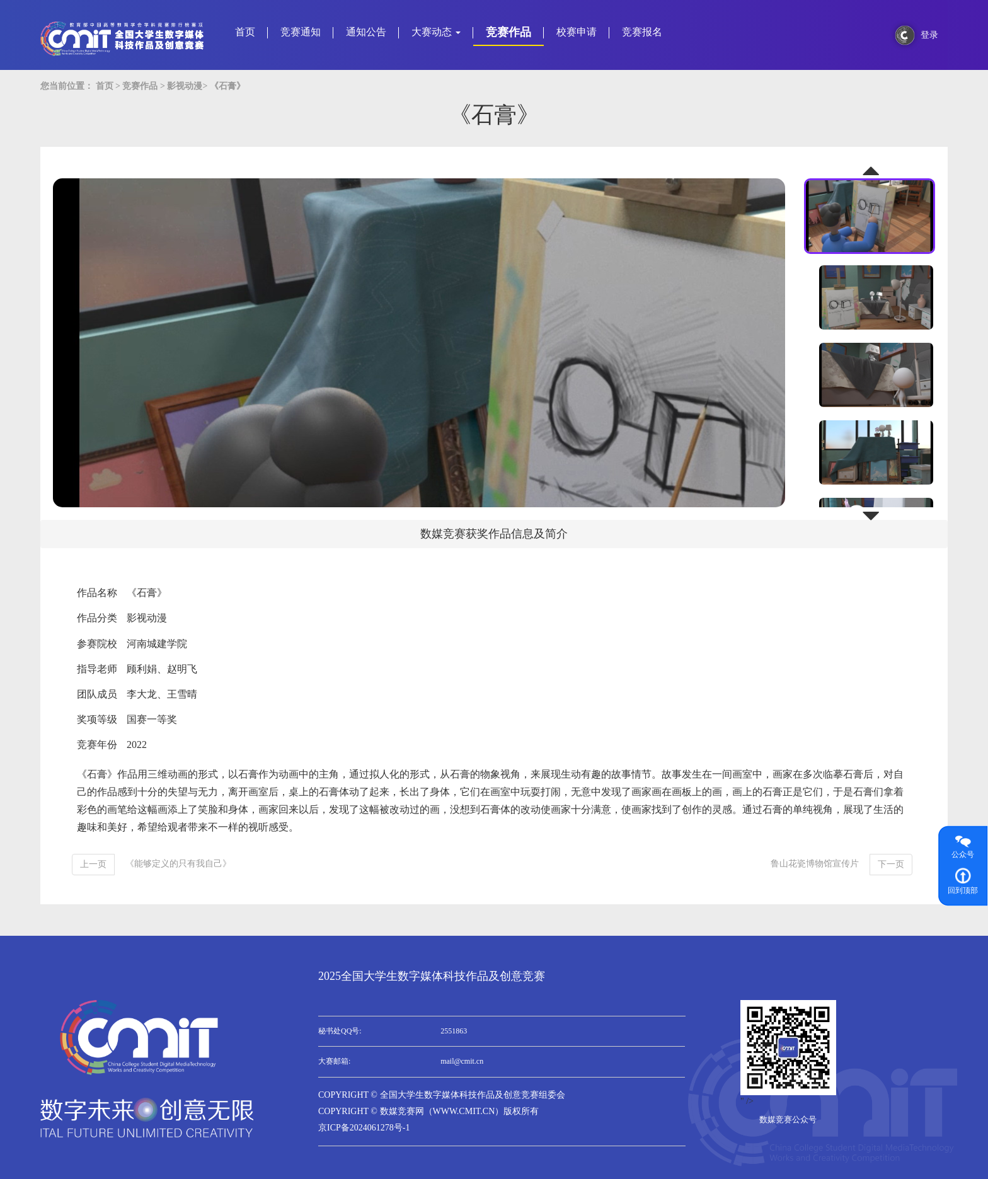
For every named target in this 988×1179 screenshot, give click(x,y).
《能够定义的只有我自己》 (178, 863)
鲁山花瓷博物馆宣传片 (815, 863)
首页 (245, 31)
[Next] (891, 864)
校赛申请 (576, 31)
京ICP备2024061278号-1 (364, 1127)
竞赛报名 (642, 31)
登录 (929, 35)
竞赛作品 (508, 32)
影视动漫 (184, 86)
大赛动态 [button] (436, 31)
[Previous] (93, 864)
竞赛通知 (300, 31)
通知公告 (366, 31)
